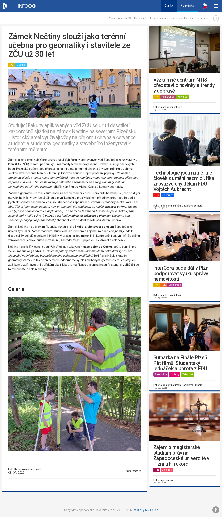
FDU (157, 195)
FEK (164, 284)
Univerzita (167, 195)
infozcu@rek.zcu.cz (145, 510)
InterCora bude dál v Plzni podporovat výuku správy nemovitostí (181, 273)
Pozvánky (187, 5)
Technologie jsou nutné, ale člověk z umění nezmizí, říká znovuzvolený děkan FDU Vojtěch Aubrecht (183, 181)
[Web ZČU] (6, 6)
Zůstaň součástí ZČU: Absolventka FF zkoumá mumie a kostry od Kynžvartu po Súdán (157, 18)
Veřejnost (182, 96)
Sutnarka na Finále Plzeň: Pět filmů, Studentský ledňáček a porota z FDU (181, 363)
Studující (21, 64)
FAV (11, 64)
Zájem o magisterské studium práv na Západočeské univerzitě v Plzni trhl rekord (181, 456)
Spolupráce (175, 284)
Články (169, 5)
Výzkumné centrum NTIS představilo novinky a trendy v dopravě (184, 85)
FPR (157, 469)
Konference (168, 96)
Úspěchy (174, 374)
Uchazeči (167, 469)
